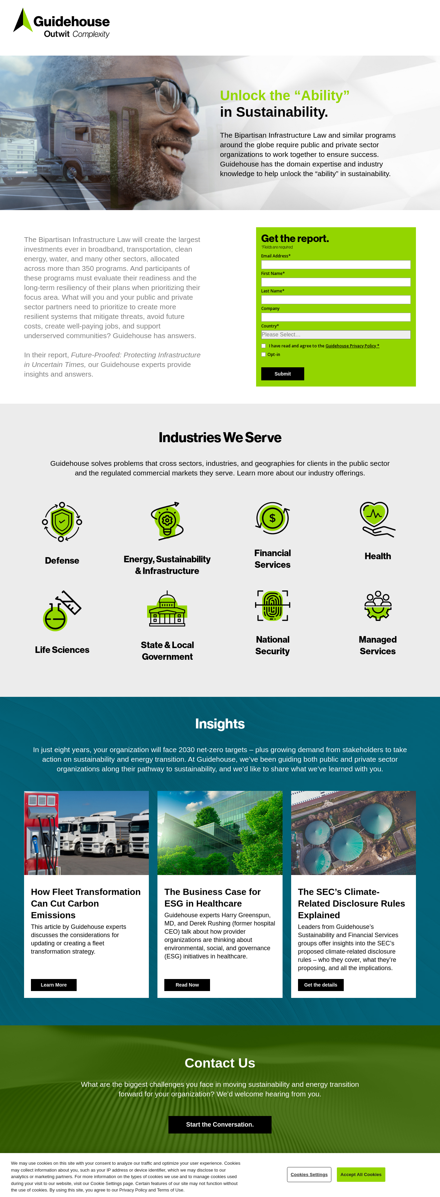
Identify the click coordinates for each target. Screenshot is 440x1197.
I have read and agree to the (324, 346)
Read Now (187, 985)
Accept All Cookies (361, 1174)
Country (270, 326)
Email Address (276, 256)
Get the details (320, 985)
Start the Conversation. (220, 1124)
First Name (273, 273)
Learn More (54, 985)
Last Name (273, 291)
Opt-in (273, 354)
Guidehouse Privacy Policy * (353, 346)
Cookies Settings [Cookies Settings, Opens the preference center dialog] (309, 1174)
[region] (220, 1175)
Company (270, 308)
